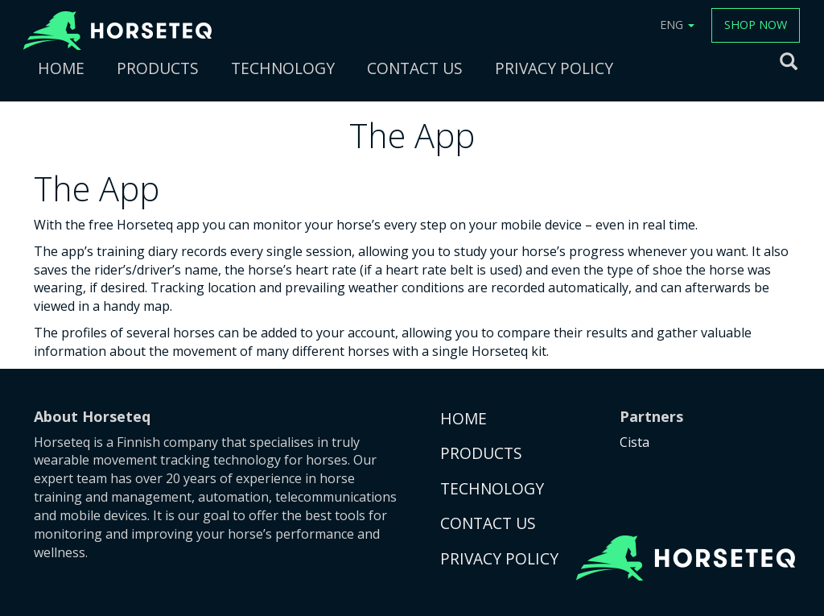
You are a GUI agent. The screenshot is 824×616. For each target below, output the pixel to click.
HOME (61, 68)
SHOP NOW (755, 24)
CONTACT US (415, 68)
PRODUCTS (158, 68)
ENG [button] (677, 24)
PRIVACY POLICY (554, 68)
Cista (634, 442)
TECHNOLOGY (283, 68)
